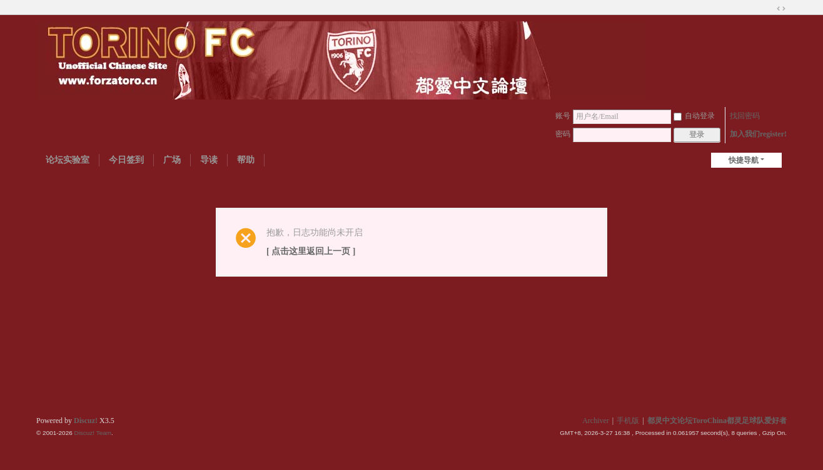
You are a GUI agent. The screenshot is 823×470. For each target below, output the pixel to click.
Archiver (595, 420)
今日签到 (126, 160)
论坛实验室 (67, 160)
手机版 (628, 420)
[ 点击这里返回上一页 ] (310, 251)
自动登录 (694, 115)
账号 (562, 115)
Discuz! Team (92, 432)
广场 (172, 160)
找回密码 (745, 115)
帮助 (246, 160)
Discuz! (86, 420)
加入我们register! (758, 134)
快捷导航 (744, 160)
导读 (209, 160)
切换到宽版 (781, 8)
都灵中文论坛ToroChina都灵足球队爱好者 (717, 420)
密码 (562, 134)
